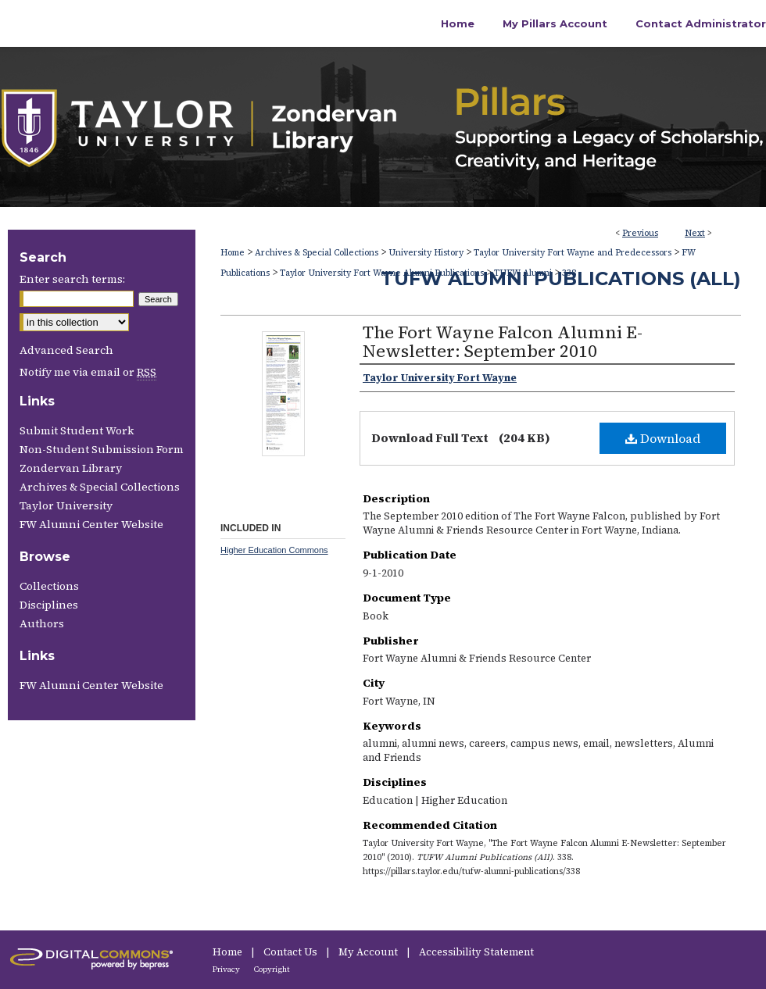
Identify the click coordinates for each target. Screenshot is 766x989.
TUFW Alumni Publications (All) (561, 278)
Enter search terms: (72, 279)
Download (662, 438)
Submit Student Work (77, 430)
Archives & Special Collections (316, 253)
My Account (369, 952)
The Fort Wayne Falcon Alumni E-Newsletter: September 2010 (503, 341)
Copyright (272, 969)
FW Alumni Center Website (91, 524)
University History (426, 253)
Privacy (227, 969)
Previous (640, 233)
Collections (49, 586)
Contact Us (291, 952)
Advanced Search (66, 350)
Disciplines (49, 604)
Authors (42, 623)
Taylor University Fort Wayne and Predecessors (572, 253)
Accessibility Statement (476, 952)
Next (695, 233)
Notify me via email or (88, 372)
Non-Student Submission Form (102, 449)
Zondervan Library (71, 468)
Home (232, 253)
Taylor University (66, 505)
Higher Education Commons (274, 550)
